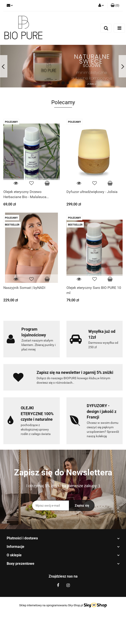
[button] (115, 5)
